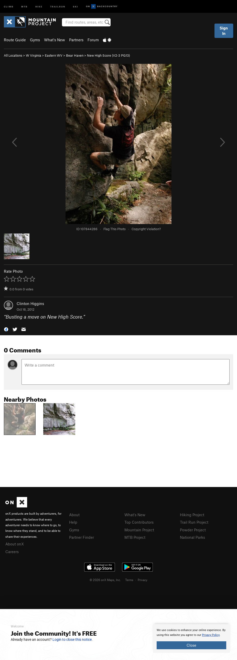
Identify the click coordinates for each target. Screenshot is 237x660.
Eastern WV (53, 55)
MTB (24, 6)
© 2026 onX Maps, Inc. (105, 580)
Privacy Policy (211, 635)
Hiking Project (192, 514)
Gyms (35, 39)
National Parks (192, 537)
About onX (14, 544)
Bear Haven (74, 55)
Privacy (142, 580)
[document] (191, 638)
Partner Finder (81, 537)
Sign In (224, 31)
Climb (9, 6)
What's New (54, 39)
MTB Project (134, 537)
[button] (6, 329)
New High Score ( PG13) (108, 55)
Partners (76, 39)
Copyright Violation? (146, 229)
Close (191, 645)
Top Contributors (139, 522)
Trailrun (57, 6)
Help (73, 522)
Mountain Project (139, 529)
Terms (129, 580)
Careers (12, 551)
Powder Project (193, 529)
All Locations (13, 55)
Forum (93, 39)
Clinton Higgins (30, 303)
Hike (38, 6)
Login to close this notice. (72, 639)
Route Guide (15, 39)
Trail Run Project (194, 522)
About (74, 514)
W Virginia (33, 55)
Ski (75, 6)
